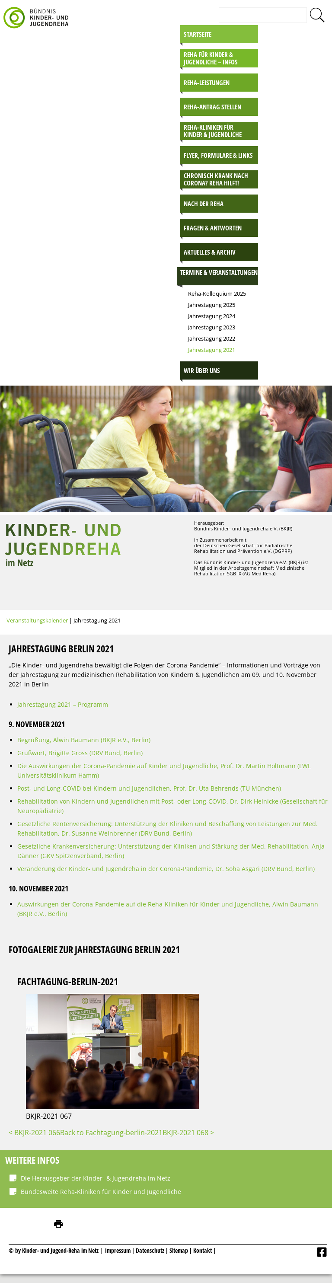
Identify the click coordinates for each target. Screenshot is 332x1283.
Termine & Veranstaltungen (219, 272)
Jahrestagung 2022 (211, 338)
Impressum (118, 1250)
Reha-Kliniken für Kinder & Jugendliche (213, 131)
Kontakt (202, 1250)
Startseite (197, 34)
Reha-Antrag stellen (212, 106)
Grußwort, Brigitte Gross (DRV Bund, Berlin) (80, 753)
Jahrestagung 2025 (211, 305)
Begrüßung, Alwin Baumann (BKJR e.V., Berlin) (83, 740)
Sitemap (178, 1250)
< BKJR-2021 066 (34, 1132)
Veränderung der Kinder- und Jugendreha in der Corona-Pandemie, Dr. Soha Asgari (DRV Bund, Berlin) (166, 869)
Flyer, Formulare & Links (218, 155)
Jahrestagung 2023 (211, 327)
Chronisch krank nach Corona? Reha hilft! (216, 179)
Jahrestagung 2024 (211, 316)
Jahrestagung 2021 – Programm (62, 704)
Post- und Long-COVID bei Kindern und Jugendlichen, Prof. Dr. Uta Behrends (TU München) (149, 788)
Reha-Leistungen (207, 82)
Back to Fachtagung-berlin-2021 (111, 1132)
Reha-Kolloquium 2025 (217, 293)
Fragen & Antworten (213, 227)
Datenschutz (151, 1250)
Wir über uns (202, 370)
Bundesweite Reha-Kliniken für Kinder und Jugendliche (101, 1191)
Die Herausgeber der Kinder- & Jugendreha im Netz (95, 1178)
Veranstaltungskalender (37, 620)
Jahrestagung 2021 (211, 350)
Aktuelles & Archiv (210, 252)
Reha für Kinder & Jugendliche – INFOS (211, 58)
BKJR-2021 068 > (188, 1132)
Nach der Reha (203, 203)
